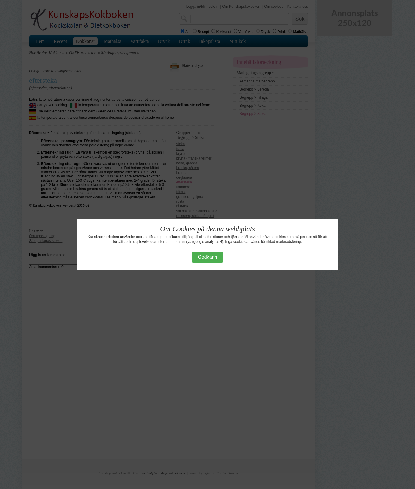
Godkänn (207, 257)
